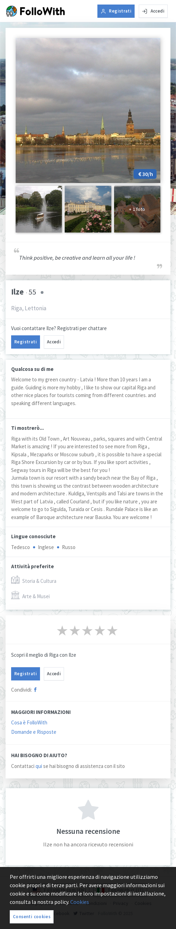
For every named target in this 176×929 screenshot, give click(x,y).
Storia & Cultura (33, 580)
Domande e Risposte (33, 732)
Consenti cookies (31, 917)
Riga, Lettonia (28, 308)
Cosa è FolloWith (29, 722)
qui (38, 766)
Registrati (116, 11)
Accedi (153, 11)
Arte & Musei (30, 595)
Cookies (79, 901)
